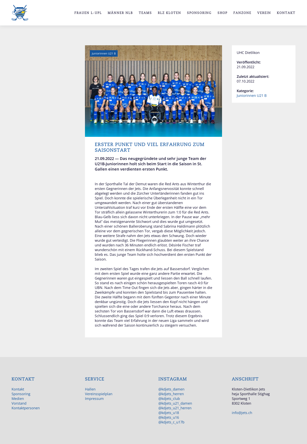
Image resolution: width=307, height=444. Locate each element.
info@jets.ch (242, 412)
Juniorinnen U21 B (252, 95)
